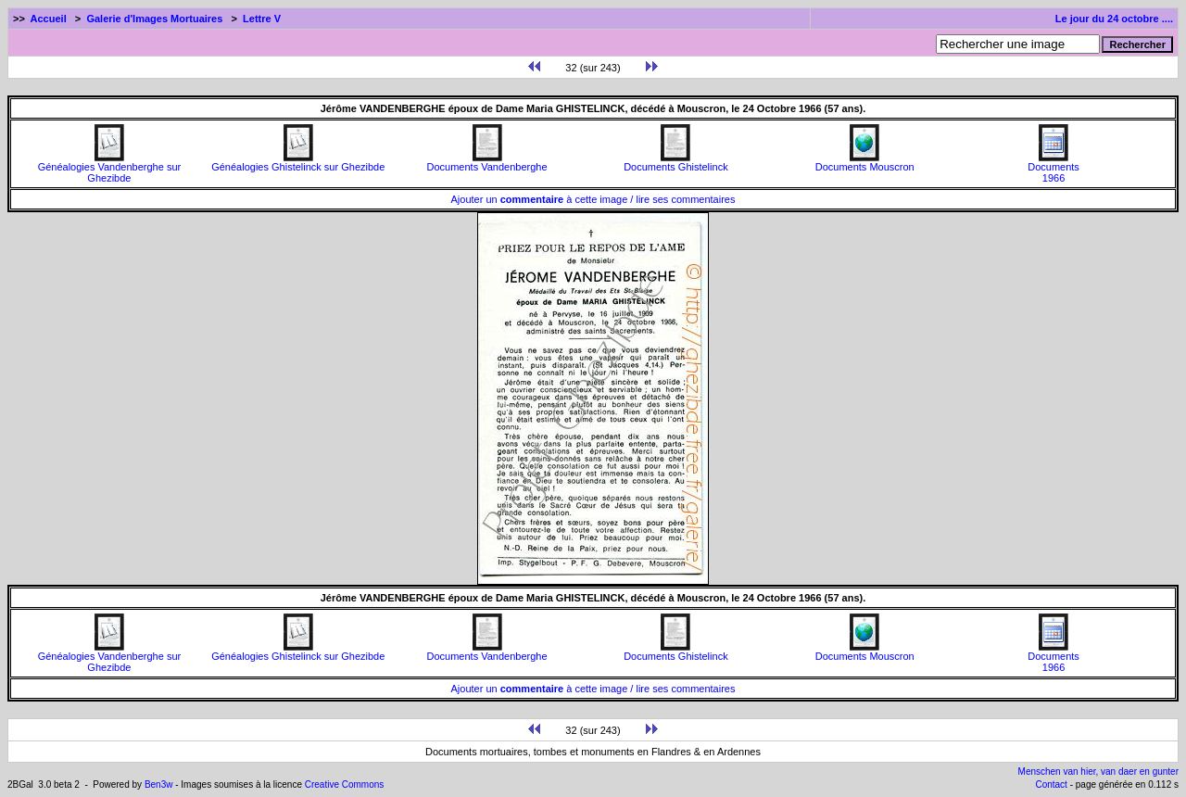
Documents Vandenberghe (487, 162)
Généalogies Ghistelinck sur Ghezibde (298, 162)
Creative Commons (345, 784)
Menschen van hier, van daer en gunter (1098, 771)
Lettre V (262, 18)
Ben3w (159, 784)
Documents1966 (1053, 167)
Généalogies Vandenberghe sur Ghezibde (110, 167)
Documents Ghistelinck (676, 162)
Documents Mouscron (865, 162)
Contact (1050, 784)
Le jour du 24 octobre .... (1114, 18)
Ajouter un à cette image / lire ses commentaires (593, 199)
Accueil (49, 18)
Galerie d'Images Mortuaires (154, 18)
